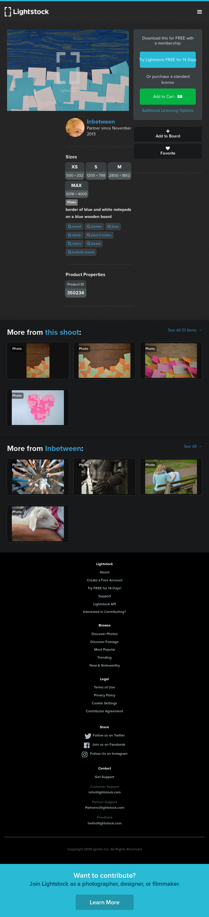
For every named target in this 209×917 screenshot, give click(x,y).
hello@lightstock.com (105, 823)
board (93, 243)
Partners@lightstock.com (104, 807)
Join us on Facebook (108, 744)
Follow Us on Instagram (108, 753)
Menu (199, 12)
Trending (104, 657)
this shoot (62, 332)
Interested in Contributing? (104, 611)
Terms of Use (104, 687)
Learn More (105, 902)
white (74, 235)
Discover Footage (104, 641)
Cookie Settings (104, 703)
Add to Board (168, 134)
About (105, 572)
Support (104, 596)
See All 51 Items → (185, 330)
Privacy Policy (104, 695)
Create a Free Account (104, 580)
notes (74, 243)
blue (113, 226)
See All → (193, 447)
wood (74, 226)
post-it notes (99, 235)
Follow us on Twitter (109, 735)
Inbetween (101, 121)
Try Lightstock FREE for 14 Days (168, 60)
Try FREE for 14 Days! (104, 588)
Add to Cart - (168, 96)
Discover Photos (105, 634)
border (94, 226)
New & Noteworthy (104, 665)
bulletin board (81, 252)
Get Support (104, 777)
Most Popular (104, 649)
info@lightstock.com (105, 792)
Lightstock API (104, 604)
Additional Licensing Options (168, 110)
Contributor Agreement (104, 711)
